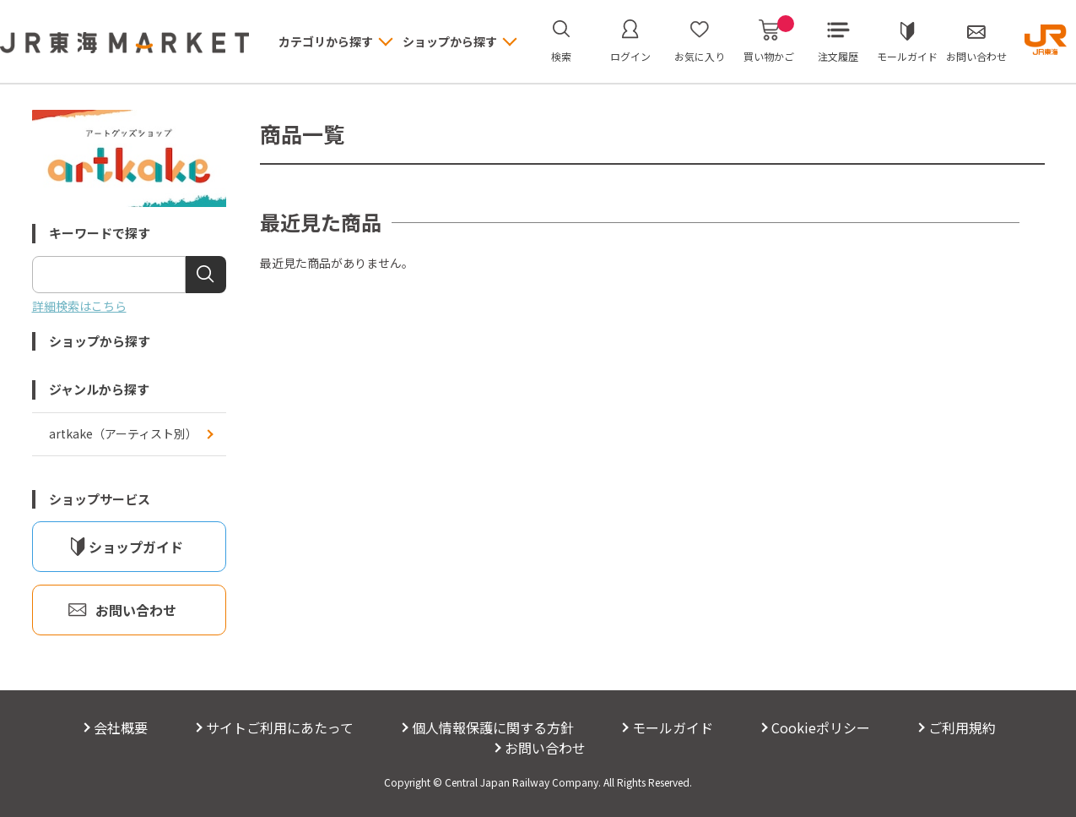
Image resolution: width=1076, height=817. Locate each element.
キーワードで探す (99, 233)
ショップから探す (99, 341)
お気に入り (699, 56)
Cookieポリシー (820, 727)
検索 (561, 56)
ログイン (630, 56)
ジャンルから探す (99, 389)
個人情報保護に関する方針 (493, 727)
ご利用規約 (962, 727)
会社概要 (121, 727)
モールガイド (907, 56)
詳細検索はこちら (79, 305)
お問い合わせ (976, 56)
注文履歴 (838, 56)
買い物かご (768, 41)
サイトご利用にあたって (280, 727)
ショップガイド (136, 546)
